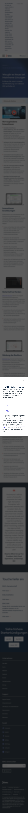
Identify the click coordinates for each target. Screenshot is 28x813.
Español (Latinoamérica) (12, 408)
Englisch (8, 405)
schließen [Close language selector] (21, 381)
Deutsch (8, 402)
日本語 (7, 411)
